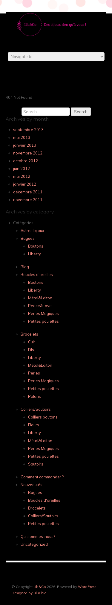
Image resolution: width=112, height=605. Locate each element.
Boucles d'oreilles (37, 274)
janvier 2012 (24, 184)
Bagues (28, 238)
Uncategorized (34, 544)
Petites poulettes (43, 321)
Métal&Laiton (40, 297)
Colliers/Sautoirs (36, 409)
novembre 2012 (27, 153)
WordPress (87, 586)
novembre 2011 (27, 199)
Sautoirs (35, 464)
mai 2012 (21, 176)
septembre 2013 (28, 129)
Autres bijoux (32, 230)
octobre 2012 (25, 160)
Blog (25, 266)
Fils (31, 349)
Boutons (35, 246)
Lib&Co (39, 586)
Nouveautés (31, 484)
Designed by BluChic (29, 593)
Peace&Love (40, 305)
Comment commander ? (42, 476)
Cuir (31, 341)
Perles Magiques (43, 313)
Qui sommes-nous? (38, 536)
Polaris (34, 396)
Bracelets (29, 334)
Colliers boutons (43, 417)
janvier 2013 (24, 145)
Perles (34, 373)
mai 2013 (21, 137)
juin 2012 (21, 168)
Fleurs (33, 424)
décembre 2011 (27, 191)
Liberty (34, 253)
